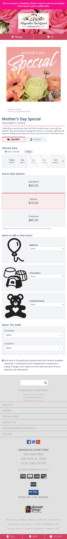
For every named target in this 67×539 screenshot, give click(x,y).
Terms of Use (52, 529)
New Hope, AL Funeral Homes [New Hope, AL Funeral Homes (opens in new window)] (20, 520)
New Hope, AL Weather (19, 524)
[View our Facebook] (29, 443)
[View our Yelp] (38, 443)
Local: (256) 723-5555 (33, 463)
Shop (16, 37)
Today (28, 151)
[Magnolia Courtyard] (33, 27)
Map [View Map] (33, 536)
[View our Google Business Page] (33, 443)
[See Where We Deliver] (33, 397)
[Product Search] (34, 383)
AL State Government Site (46, 524)
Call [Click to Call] (11, 536)
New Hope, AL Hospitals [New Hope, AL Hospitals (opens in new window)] (49, 520)
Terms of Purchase (34, 529)
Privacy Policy (15, 529)
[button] (33, 492)
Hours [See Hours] (56, 536)
